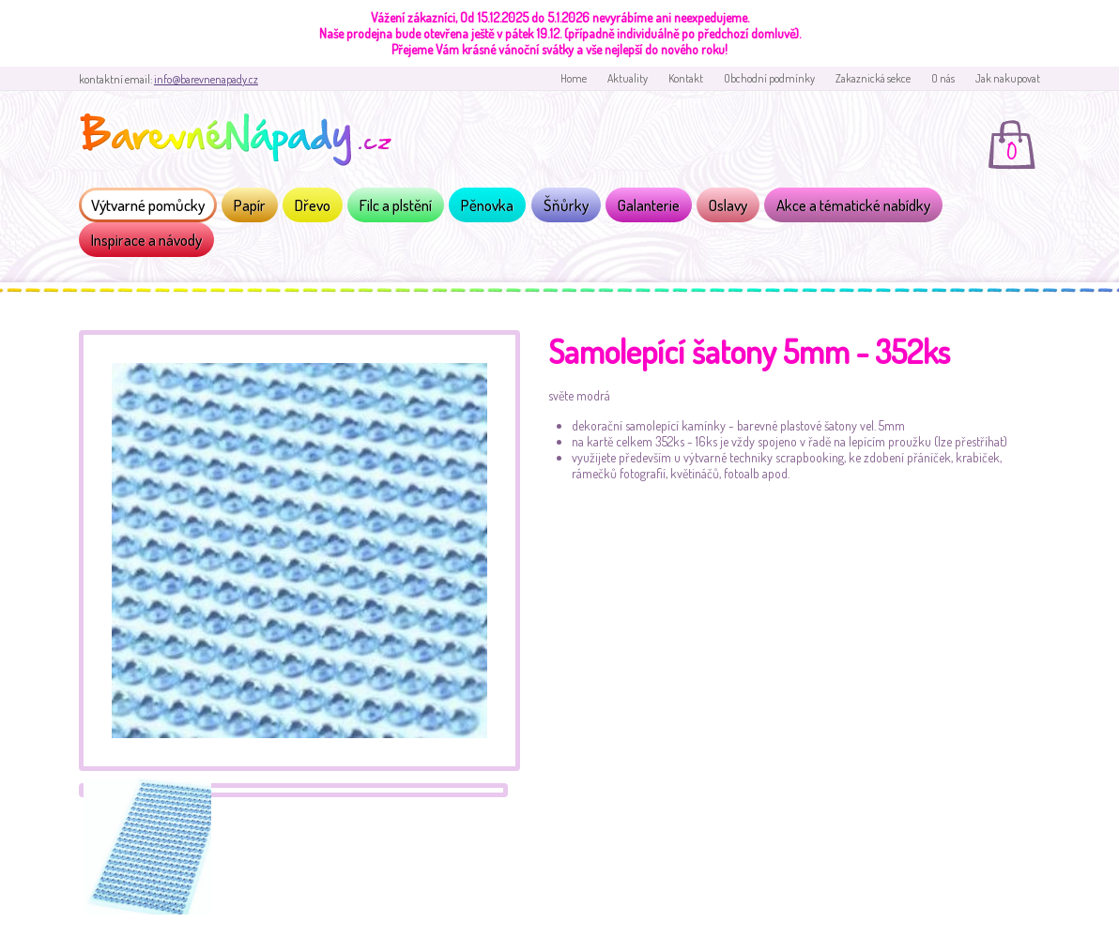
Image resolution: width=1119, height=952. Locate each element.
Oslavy (728, 205)
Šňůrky (566, 205)
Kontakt (685, 78)
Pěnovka (487, 205)
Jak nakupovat (1007, 78)
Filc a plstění (396, 205)
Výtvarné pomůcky (148, 205)
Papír (250, 205)
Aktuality (627, 78)
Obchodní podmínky (769, 78)
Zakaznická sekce (873, 78)
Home (573, 78)
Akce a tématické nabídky (853, 205)
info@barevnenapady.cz (206, 79)
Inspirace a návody (146, 239)
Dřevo (312, 205)
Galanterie (649, 205)
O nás (943, 78)
